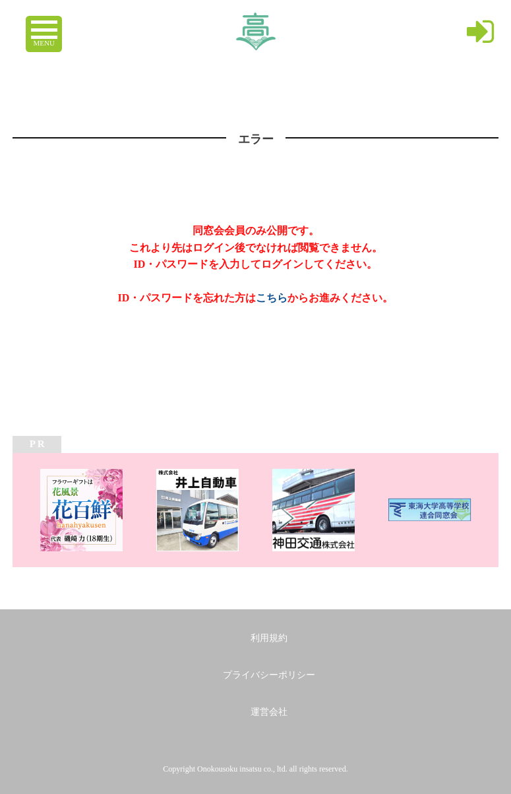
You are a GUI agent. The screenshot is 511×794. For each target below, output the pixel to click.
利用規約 (269, 638)
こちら (271, 297)
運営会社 (269, 712)
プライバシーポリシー (269, 675)
